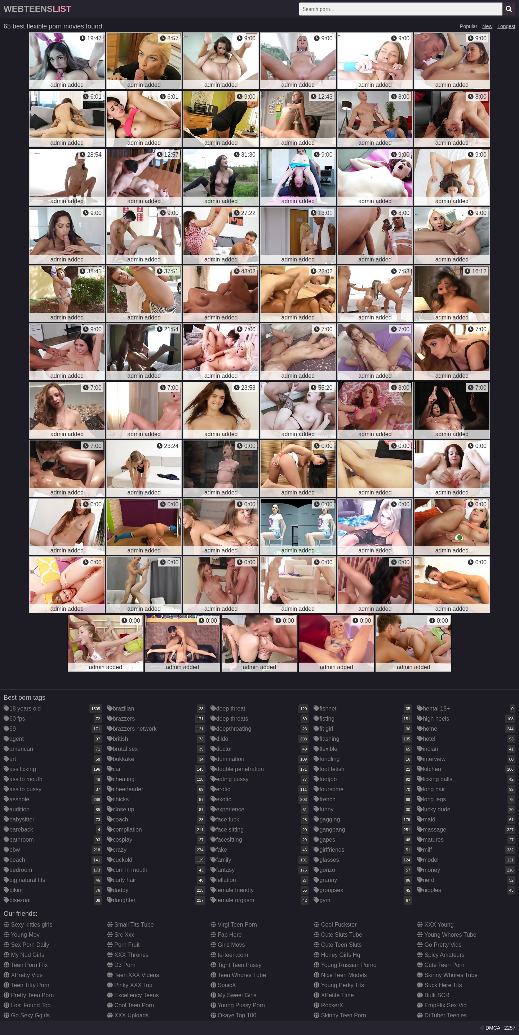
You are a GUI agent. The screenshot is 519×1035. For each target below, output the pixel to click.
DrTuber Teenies (442, 1015)
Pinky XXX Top (129, 985)
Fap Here (226, 935)
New (487, 26)
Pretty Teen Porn (29, 995)
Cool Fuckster (335, 925)
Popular (468, 26)
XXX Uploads (128, 1015)
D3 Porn (121, 965)
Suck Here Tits (439, 985)
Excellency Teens (133, 995)
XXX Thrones (127, 955)
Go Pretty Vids (439, 945)
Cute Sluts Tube (338, 935)
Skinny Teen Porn (340, 1015)
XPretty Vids (23, 975)
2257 (509, 1028)
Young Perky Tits (339, 985)
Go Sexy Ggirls (27, 1015)
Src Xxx (120, 935)
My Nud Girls (24, 955)
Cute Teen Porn (440, 965)
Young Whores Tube (446, 935)
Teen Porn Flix (26, 965)
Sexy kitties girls (28, 925)
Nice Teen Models (340, 975)
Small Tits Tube (130, 925)
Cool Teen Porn (130, 1005)
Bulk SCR (433, 995)
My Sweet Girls (233, 995)
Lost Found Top (27, 1005)
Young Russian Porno (345, 965)
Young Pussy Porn (237, 1005)
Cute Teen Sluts (337, 945)
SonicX (223, 985)
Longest (506, 26)
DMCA (492, 1028)
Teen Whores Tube (238, 975)
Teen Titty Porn (26, 985)
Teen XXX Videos (133, 975)
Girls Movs (227, 945)
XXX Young (435, 925)
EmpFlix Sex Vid (442, 1005)
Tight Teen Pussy (236, 965)
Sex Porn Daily (26, 945)
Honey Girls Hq (337, 955)
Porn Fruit (123, 945)
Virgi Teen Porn (233, 925)
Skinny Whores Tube (447, 975)
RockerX (328, 1005)
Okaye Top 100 (233, 1015)
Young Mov (22, 935)
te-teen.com (229, 955)
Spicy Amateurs (441, 955)
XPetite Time (334, 995)
